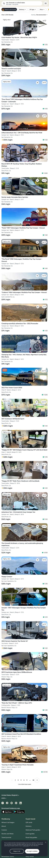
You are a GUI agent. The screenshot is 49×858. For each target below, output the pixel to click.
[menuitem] (22, 9)
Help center (30, 856)
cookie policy (26, 845)
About (3, 826)
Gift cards (29, 822)
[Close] (45, 842)
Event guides (30, 834)
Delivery (28, 826)
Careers (4, 830)
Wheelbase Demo (7, 856)
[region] (24, 848)
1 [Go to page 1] (15, 780)
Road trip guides (31, 837)
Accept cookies (32, 851)
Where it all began (7, 822)
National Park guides (33, 830)
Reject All (16, 851)
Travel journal (6, 837)
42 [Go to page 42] (33, 780)
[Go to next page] (37, 780)
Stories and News (7, 834)
